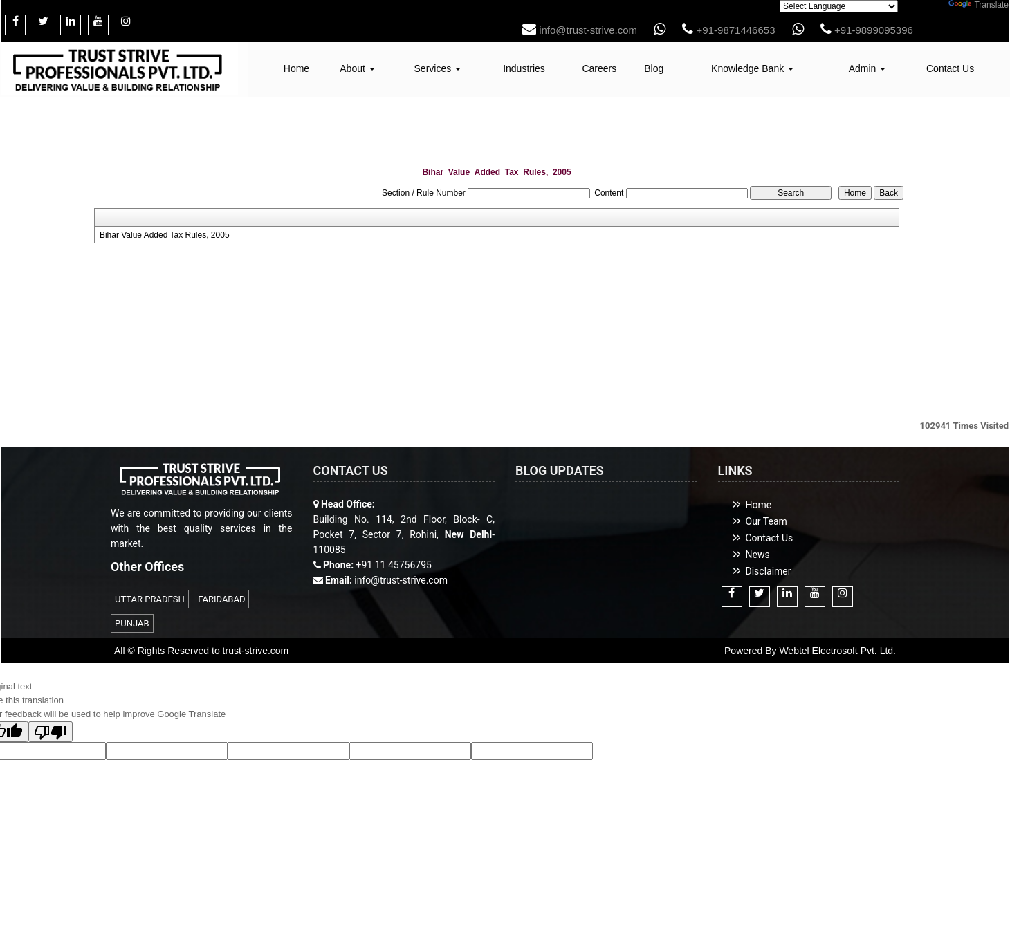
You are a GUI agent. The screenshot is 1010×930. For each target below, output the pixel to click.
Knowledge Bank (752, 68)
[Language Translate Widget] (839, 6)
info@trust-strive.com (579, 30)
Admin (867, 68)
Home (296, 68)
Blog (653, 68)
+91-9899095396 (866, 30)
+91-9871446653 (728, 30)
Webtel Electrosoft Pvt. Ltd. (837, 650)
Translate (978, 5)
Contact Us (950, 68)
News (758, 554)
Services (437, 68)
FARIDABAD (221, 599)
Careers (599, 68)
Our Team (766, 521)
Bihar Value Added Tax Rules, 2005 (165, 235)
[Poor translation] (50, 731)
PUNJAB (132, 623)
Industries (524, 68)
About (357, 68)
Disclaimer (768, 571)
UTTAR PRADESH (150, 599)
